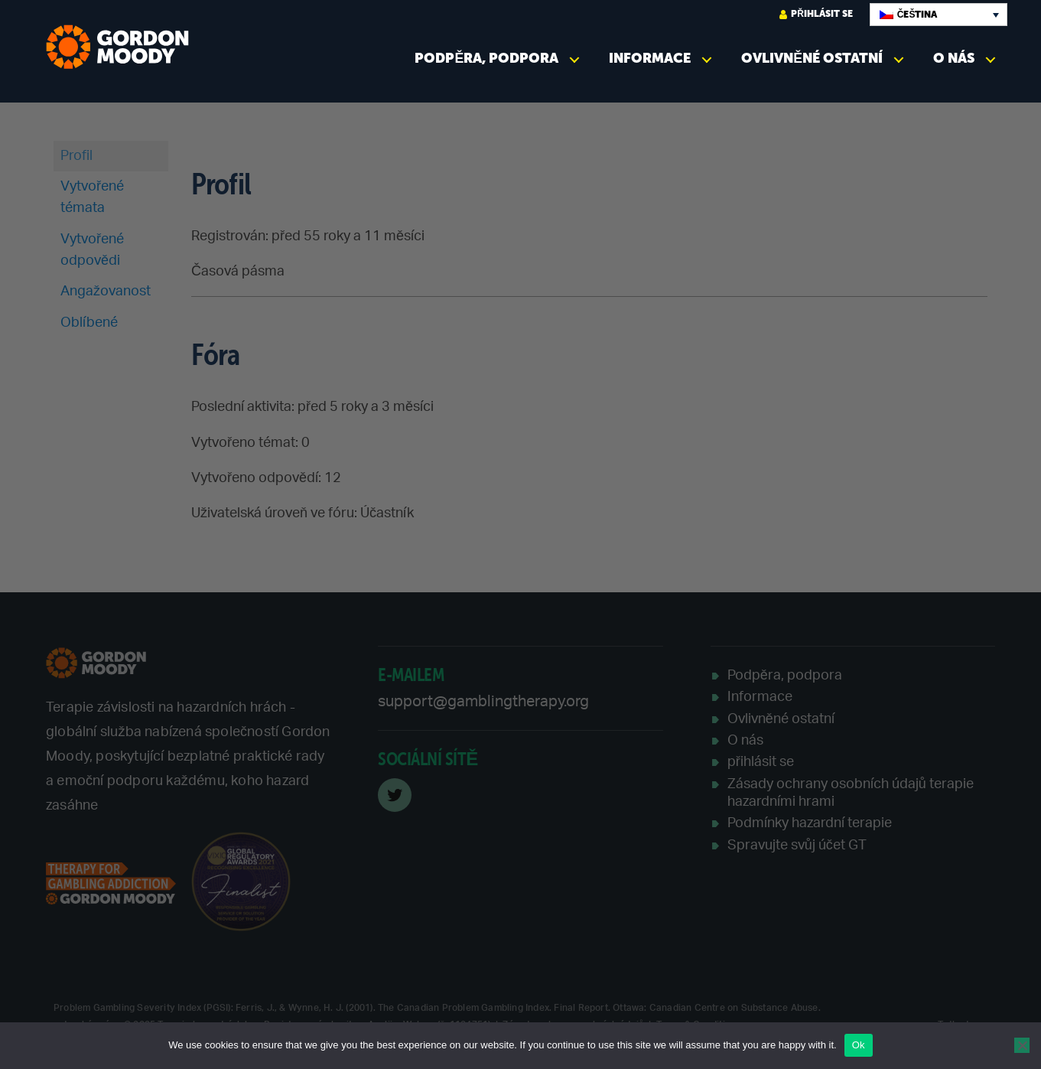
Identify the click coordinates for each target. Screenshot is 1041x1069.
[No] (1022, 1045)
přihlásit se (816, 14)
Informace (650, 58)
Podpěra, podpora (486, 58)
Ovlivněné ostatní (812, 58)
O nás (953, 58)
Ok (858, 1045)
